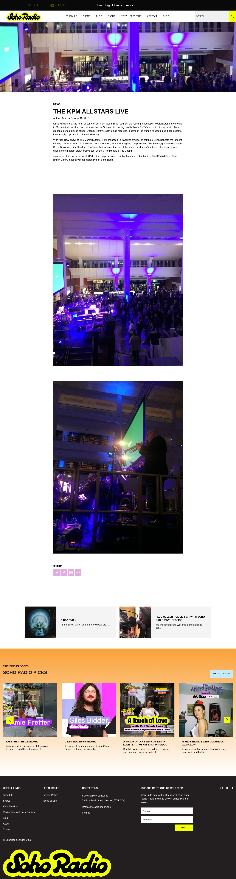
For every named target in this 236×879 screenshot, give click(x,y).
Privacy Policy (50, 794)
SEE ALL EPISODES (221, 673)
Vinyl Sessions (131, 16)
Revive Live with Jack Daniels (19, 811)
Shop (166, 16)
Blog (99, 16)
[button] (227, 719)
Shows (86, 16)
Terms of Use (50, 800)
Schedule (71, 16)
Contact (152, 16)
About (111, 16)
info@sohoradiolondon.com (96, 806)
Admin (65, 118)
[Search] (232, 16)
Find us (86, 812)
